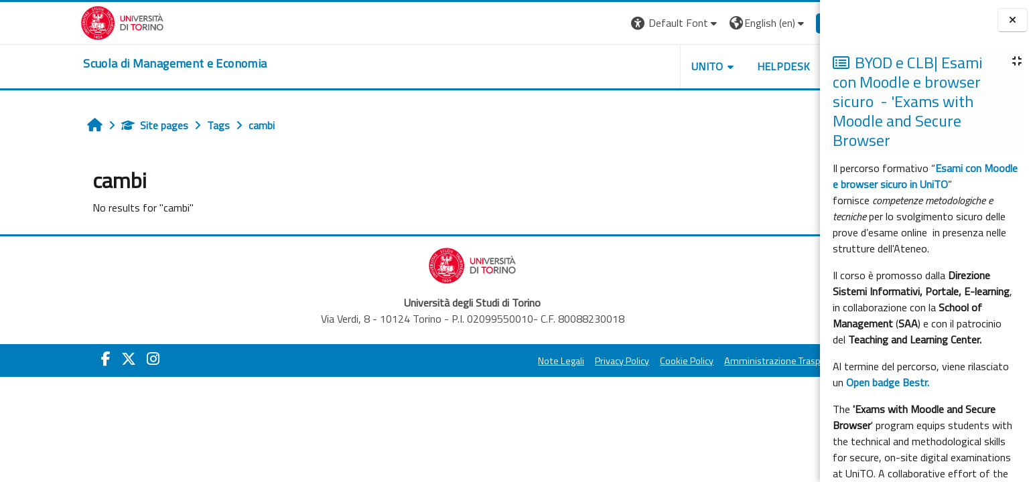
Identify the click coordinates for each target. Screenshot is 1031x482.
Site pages (92, 125)
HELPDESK (721, 66)
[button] (612, 23)
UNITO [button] (645, 66)
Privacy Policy (560, 360)
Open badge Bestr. (887, 382)
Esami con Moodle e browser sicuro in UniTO (925, 176)
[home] (112, 63)
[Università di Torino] (60, 21)
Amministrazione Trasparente (724, 360)
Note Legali (499, 360)
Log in (777, 23)
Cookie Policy (624, 360)
